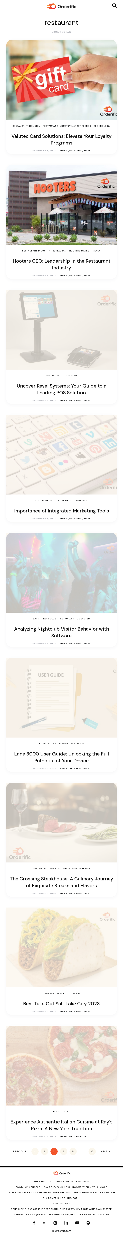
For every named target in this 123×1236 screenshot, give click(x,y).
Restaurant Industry (26, 126)
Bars (36, 618)
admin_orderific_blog (75, 150)
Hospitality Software (53, 743)
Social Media (44, 500)
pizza (66, 1111)
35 (92, 1151)
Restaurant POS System (61, 375)
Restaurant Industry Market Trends (67, 126)
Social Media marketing (71, 500)
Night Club (49, 618)
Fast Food (63, 993)
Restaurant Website (76, 868)
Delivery (48, 993)
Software (77, 743)
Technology (102, 126)
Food (76, 993)
